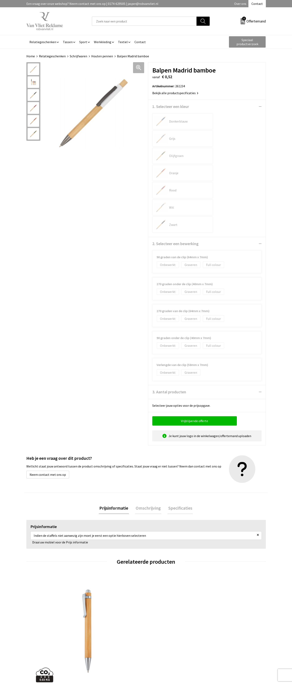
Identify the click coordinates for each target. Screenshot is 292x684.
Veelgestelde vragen (106, 622)
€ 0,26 (219, 572)
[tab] (115, 440)
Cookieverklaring (222, 622)
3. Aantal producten (169, 322)
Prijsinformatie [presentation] (115, 439)
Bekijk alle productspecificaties (175, 93)
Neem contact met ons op (48, 406)
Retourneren (160, 622)
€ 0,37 (160, 578)
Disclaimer (217, 634)
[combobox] (144, 21)
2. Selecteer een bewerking (175, 174)
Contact (257, 4)
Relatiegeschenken (52, 56)
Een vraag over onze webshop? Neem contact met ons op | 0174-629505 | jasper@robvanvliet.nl (92, 4)
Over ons (240, 4)
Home (30, 56)
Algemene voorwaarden (226, 616)
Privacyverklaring (222, 628)
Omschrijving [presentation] (148, 439)
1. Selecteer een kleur (170, 106)
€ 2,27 (100, 572)
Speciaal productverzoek (247, 42)
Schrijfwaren (78, 56)
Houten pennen (102, 56)
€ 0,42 (40, 572)
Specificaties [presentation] (179, 439)
